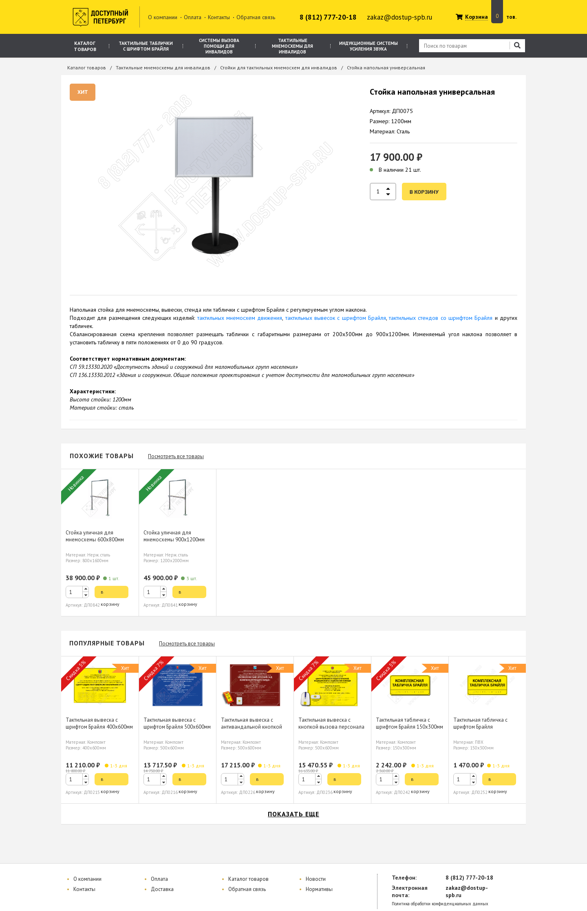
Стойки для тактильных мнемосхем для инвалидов (278, 67)
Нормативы (319, 889)
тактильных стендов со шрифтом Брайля (440, 317)
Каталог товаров (85, 46)
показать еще (293, 814)
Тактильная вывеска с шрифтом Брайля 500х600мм (177, 723)
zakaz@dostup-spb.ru (399, 17)
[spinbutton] (77, 592)
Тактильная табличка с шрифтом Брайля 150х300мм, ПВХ (480, 726)
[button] (85, 589)
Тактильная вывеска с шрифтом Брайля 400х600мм (99, 723)
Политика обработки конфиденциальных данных (440, 904)
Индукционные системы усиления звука (368, 46)
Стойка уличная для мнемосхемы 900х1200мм (174, 536)
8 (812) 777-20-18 (328, 17)
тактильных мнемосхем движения (239, 317)
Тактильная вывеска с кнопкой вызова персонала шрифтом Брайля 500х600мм (332, 726)
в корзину (424, 192)
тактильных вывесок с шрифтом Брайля (335, 317)
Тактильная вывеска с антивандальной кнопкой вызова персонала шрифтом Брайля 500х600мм (255, 730)
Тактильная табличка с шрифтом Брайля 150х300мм (409, 723)
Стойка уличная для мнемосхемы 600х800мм (95, 536)
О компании (162, 17)
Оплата (192, 17)
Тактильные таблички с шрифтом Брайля (146, 46)
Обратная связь (255, 17)
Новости (316, 879)
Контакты (219, 17)
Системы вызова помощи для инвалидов (219, 46)
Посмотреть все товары (176, 456)
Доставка (162, 889)
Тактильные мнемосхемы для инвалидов (292, 46)
